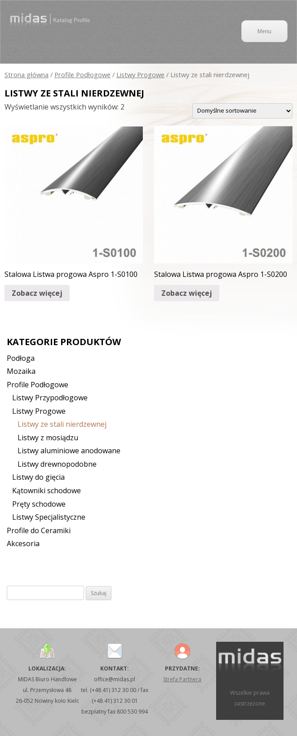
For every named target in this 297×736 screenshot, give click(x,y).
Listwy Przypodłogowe (50, 398)
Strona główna (26, 74)
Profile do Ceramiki (39, 530)
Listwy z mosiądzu (48, 437)
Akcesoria (23, 543)
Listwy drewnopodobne (57, 464)
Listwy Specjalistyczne (48, 517)
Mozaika (21, 371)
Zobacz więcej (37, 293)
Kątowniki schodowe (46, 490)
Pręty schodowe (39, 504)
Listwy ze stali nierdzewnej (62, 424)
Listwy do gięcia (38, 477)
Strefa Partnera (182, 679)
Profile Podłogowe (82, 74)
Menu (264, 31)
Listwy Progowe (140, 74)
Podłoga (21, 358)
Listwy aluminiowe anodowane (69, 451)
